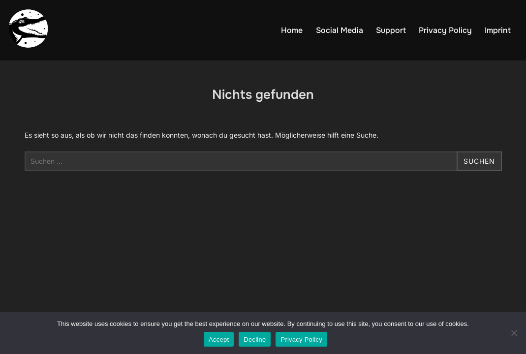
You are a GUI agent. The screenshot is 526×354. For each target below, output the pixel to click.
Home (292, 30)
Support (391, 30)
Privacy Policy (445, 30)
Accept (219, 339)
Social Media (339, 30)
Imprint (498, 30)
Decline (255, 339)
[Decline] (514, 333)
